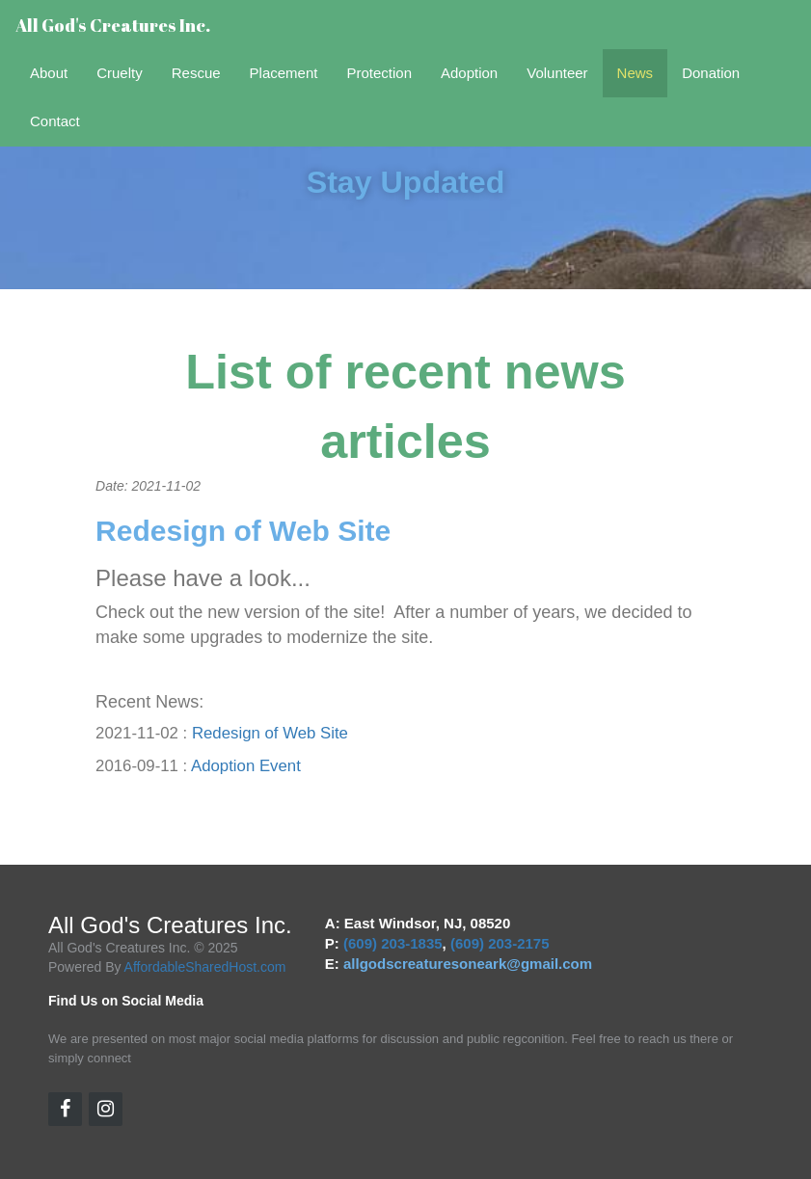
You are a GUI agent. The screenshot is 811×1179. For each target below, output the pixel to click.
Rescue (196, 73)
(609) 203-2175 (500, 943)
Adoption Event (246, 766)
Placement (284, 73)
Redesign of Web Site (270, 733)
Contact (55, 121)
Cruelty (119, 73)
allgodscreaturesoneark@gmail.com (467, 963)
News (635, 73)
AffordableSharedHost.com (205, 967)
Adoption (469, 73)
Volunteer (557, 73)
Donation (711, 73)
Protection (379, 73)
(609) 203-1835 (393, 943)
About (49, 73)
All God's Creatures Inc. (112, 25)
